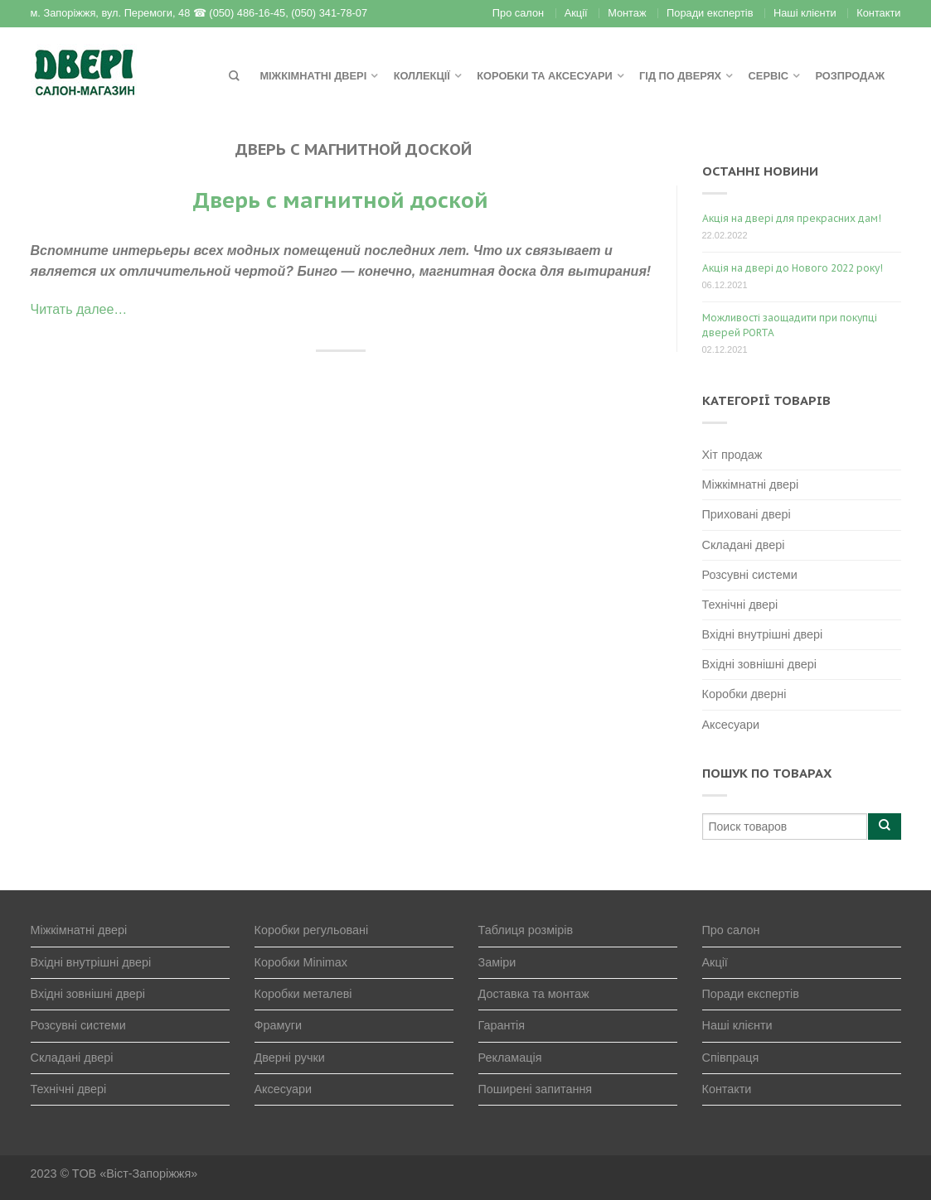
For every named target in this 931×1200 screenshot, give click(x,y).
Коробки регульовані (312, 930)
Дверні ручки (290, 1057)
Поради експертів (710, 13)
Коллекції (422, 76)
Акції (576, 13)
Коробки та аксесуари (544, 76)
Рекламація (510, 1057)
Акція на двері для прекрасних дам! (791, 218)
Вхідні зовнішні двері (759, 664)
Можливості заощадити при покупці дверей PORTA (789, 325)
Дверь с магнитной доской (340, 200)
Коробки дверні (744, 694)
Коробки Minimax (301, 962)
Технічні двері (740, 604)
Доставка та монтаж (533, 993)
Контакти (878, 13)
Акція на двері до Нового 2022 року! (792, 268)
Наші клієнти (804, 13)
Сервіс (768, 76)
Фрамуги (279, 1025)
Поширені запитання (535, 1089)
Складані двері (743, 545)
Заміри (497, 962)
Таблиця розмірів (526, 930)
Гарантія (502, 1025)
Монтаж (627, 13)
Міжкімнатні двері (312, 76)
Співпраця (730, 1057)
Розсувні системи (750, 574)
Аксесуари (731, 724)
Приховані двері (746, 514)
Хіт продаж (732, 454)
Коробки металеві (303, 993)
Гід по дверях (680, 76)
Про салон (518, 13)
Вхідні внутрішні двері (762, 634)
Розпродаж (850, 76)
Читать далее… (79, 309)
